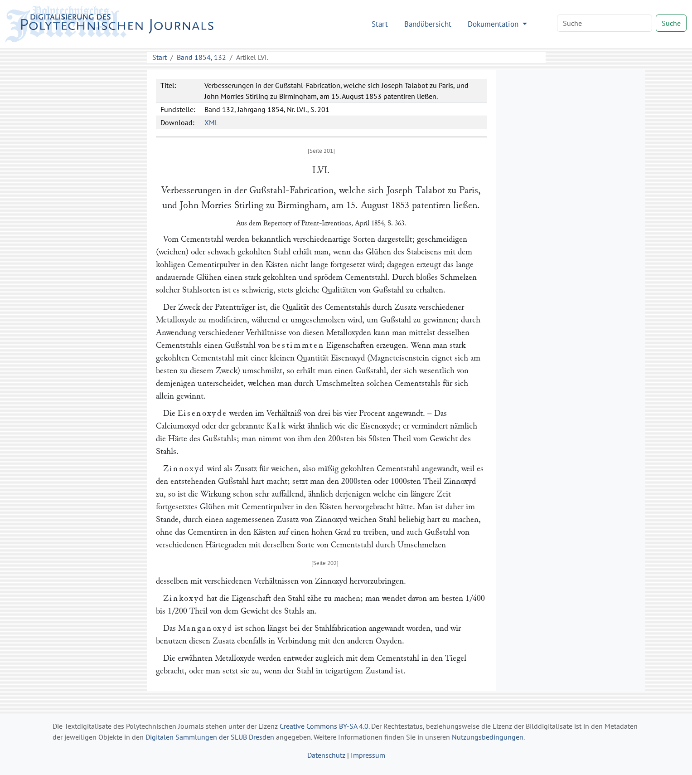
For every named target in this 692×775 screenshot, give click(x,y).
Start (380, 24)
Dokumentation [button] (494, 24)
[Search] (604, 23)
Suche (671, 23)
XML (211, 122)
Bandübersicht (427, 24)
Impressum (368, 755)
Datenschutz (326, 755)
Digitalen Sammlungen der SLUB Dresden (209, 736)
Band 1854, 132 (201, 57)
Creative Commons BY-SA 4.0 (324, 726)
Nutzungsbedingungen (487, 736)
